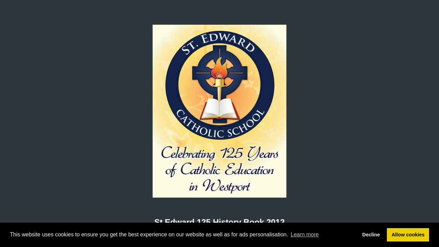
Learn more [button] (305, 234)
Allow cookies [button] (408, 234)
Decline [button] (371, 234)
